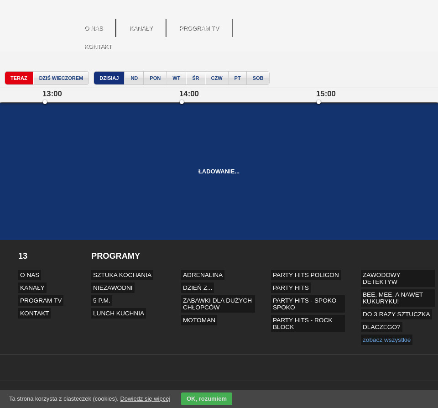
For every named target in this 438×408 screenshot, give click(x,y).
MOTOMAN (199, 320)
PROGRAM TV (199, 28)
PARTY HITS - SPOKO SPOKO (304, 304)
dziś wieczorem (61, 78)
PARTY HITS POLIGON (306, 275)
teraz (18, 78)
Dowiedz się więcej (145, 398)
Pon (155, 78)
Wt (176, 78)
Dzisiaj (109, 78)
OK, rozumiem (207, 398)
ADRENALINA (203, 275)
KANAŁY (140, 28)
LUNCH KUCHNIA (118, 313)
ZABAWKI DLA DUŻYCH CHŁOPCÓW (217, 304)
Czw (217, 78)
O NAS (93, 28)
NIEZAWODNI (113, 287)
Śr (195, 78)
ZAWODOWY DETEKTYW (382, 278)
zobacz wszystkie (387, 339)
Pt (238, 78)
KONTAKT (98, 46)
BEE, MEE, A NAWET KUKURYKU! (393, 298)
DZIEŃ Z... (197, 287)
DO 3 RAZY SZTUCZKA (396, 314)
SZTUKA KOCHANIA (122, 275)
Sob (258, 78)
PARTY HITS (291, 287)
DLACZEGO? (382, 327)
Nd (134, 78)
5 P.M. (101, 300)
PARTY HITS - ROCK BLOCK (302, 323)
